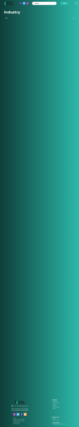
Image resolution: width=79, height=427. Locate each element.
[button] (64, 3)
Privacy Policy (16, 422)
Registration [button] (56, 420)
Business (55, 401)
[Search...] (44, 3)
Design (54, 404)
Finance (55, 405)
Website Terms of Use (18, 421)
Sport (54, 408)
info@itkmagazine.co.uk (59, 424)
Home (14, 418)
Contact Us (16, 423)
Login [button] (54, 418)
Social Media (56, 407)
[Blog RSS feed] (25, 414)
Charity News (56, 402)
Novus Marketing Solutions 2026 (19, 410)
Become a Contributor (19, 419)
